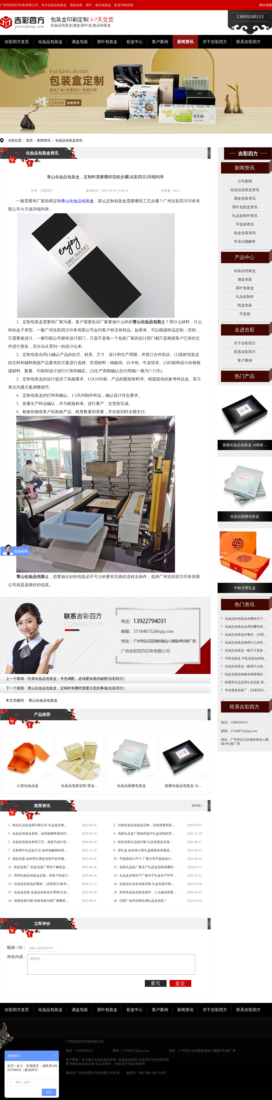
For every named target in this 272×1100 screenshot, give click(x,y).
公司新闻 (245, 181)
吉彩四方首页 (17, 41)
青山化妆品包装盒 (43, 700)
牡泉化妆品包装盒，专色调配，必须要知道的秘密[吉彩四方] (76, 679)
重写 (156, 983)
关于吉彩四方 (215, 41)
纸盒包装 (245, 305)
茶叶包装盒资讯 (244, 207)
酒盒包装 (80, 41)
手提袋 (244, 314)
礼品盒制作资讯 (244, 216)
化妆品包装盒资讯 (69, 140)
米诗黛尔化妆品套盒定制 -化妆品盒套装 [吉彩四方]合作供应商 (125, 1059)
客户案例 (160, 41)
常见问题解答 (245, 241)
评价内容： (17, 957)
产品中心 (245, 257)
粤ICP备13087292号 (152, 1073)
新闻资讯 (185, 41)
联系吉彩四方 (248, 41)
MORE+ (197, 805)
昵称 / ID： (17, 947)
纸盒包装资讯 (245, 233)
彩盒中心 (134, 41)
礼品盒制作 (245, 297)
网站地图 (265, 5)
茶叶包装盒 (107, 41)
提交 (180, 983)
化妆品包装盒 (50, 41)
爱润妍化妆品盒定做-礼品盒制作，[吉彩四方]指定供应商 (105, 1064)
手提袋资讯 (245, 224)
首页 (29, 140)
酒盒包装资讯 (245, 198)
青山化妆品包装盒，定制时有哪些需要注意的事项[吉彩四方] (76, 688)
